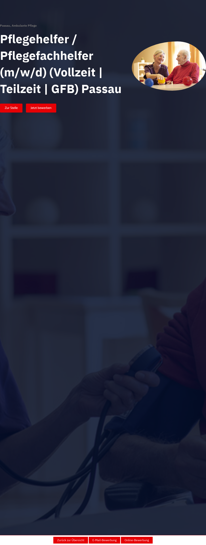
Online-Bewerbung (137, 540)
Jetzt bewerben (41, 108)
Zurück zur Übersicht (70, 540)
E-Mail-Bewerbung (104, 540)
